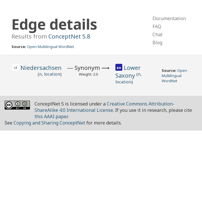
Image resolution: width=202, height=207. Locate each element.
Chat (158, 34)
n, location (49, 74)
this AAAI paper (51, 116)
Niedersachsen (41, 68)
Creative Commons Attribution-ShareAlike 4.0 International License (104, 107)
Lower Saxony (128, 72)
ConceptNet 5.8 (69, 36)
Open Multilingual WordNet (50, 46)
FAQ (157, 26)
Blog (157, 42)
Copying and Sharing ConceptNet (49, 123)
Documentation (169, 18)
